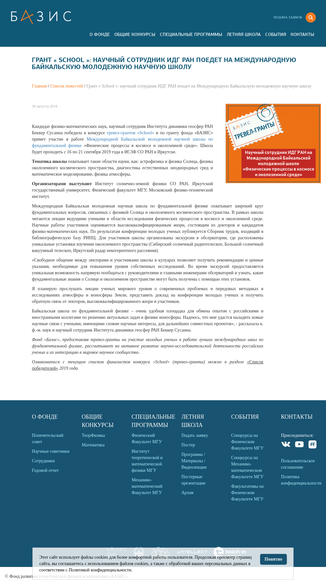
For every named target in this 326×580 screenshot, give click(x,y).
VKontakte (286, 445)
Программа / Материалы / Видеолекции (194, 461)
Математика (93, 445)
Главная (39, 86)
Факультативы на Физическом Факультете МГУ (247, 492)
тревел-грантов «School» (131, 132)
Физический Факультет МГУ (146, 438)
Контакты (302, 34)
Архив (187, 492)
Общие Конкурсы (134, 34)
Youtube (299, 445)
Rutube (313, 445)
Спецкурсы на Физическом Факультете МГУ (247, 442)
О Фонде (99, 34)
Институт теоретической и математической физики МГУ (147, 461)
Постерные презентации (193, 480)
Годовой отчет (45, 470)
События (275, 34)
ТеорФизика (93, 435)
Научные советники (50, 451)
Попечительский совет (47, 438)
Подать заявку (194, 435)
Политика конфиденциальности (301, 480)
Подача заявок (287, 17)
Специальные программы (191, 34)
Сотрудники (43, 460)
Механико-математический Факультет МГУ (146, 486)
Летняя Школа (244, 34)
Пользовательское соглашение (298, 464)
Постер (188, 445)
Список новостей (66, 86)
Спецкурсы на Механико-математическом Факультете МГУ (247, 467)
